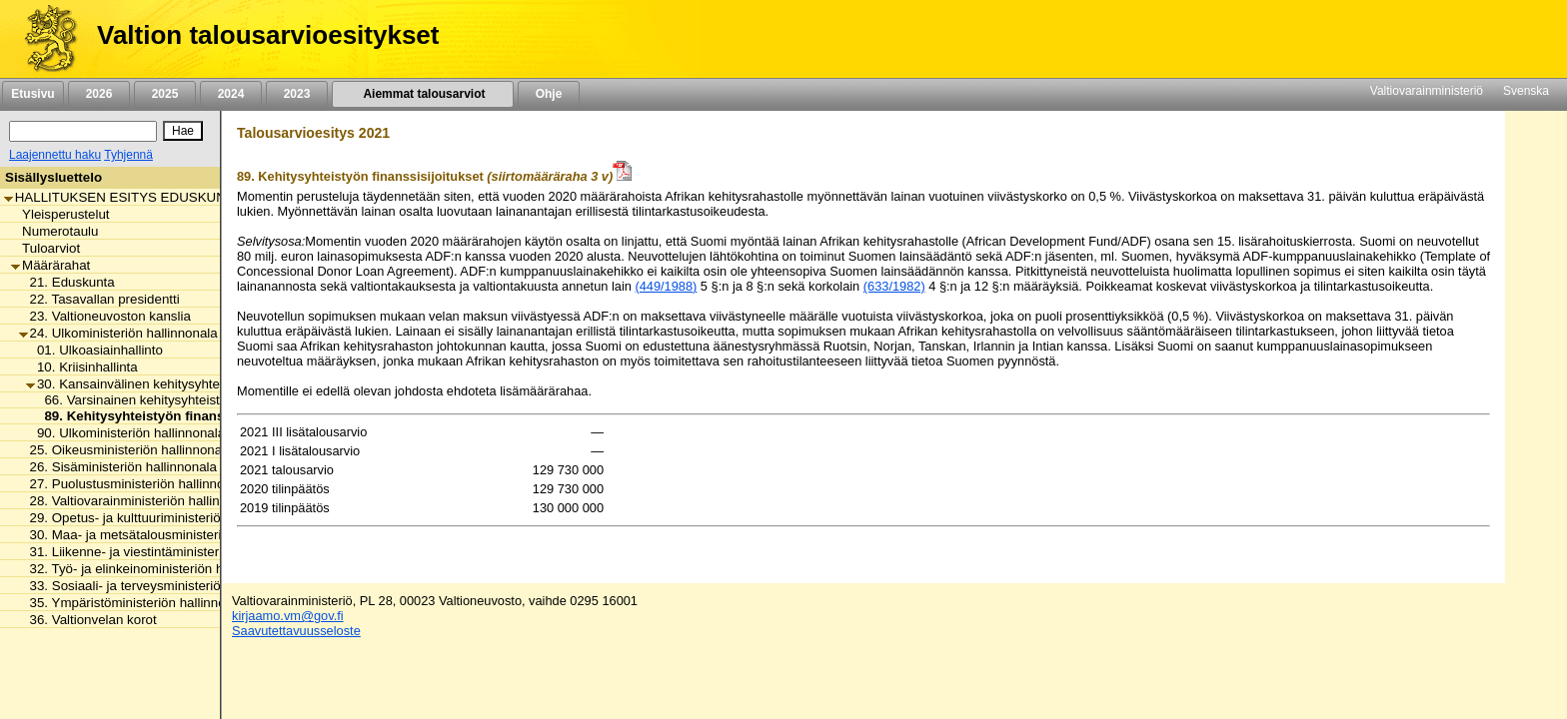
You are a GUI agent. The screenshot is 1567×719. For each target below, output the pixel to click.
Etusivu (32, 94)
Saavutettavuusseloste (296, 630)
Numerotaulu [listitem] (54, 231)
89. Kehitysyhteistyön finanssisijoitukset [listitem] (167, 415)
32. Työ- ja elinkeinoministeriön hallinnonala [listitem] (153, 568)
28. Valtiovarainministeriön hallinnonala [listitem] (139, 500)
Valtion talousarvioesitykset (268, 35)
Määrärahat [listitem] (50, 265)
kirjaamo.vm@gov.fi (288, 615)
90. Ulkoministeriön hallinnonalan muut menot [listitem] (166, 432)
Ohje (549, 94)
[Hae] (183, 131)
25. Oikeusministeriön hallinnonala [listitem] (126, 449)
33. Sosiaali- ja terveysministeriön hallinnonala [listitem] (161, 585)
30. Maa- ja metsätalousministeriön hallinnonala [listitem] (165, 534)
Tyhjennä (128, 155)
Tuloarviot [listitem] (45, 248)
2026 (99, 94)
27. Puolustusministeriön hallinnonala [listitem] (134, 483)
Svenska (1526, 91)
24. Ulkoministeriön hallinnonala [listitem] (118, 333)
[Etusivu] (43, 39)
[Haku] (83, 131)
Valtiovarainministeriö (1426, 91)
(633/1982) (894, 286)
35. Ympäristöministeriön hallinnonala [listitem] (135, 602)
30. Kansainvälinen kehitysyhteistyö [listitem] (136, 383)
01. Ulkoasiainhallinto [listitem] (94, 350)
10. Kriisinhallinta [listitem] (82, 367)
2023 (297, 94)
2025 (165, 94)
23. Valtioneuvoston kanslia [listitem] (105, 316)
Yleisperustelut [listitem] (60, 214)
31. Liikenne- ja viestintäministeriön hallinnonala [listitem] (165, 551)
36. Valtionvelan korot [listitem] (88, 619)
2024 (231, 94)
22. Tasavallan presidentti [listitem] (99, 299)
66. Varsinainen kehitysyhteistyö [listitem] (133, 399)
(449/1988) (666, 286)
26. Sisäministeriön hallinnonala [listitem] (118, 466)
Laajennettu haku (55, 155)
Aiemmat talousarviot (423, 94)
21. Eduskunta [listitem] (67, 282)
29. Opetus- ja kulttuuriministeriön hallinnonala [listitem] (161, 517)
